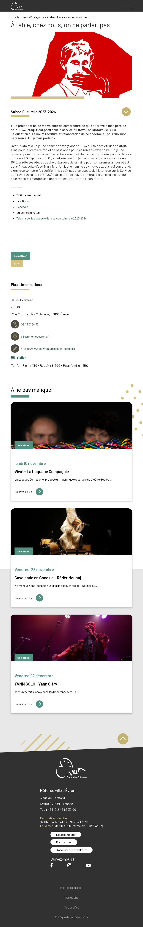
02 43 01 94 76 (29, 324)
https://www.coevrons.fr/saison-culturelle (48, 348)
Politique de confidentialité (71, 917)
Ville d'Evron (21, 17)
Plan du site (71, 897)
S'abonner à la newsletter (71, 850)
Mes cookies (71, 907)
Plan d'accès (64, 842)
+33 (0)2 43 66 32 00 (62, 809)
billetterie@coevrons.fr (35, 336)
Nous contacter (66, 834)
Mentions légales (70, 887)
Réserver (22, 206)
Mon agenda (37, 17)
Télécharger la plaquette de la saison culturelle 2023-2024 (51, 218)
